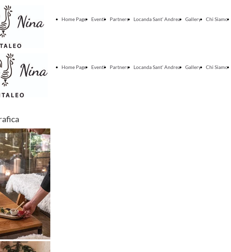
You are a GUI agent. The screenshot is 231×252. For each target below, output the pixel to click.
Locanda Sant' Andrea (156, 19)
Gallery (193, 19)
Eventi (98, 19)
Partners (119, 19)
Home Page (74, 19)
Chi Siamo (217, 19)
